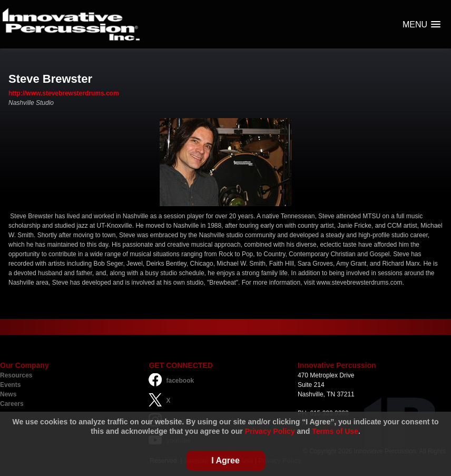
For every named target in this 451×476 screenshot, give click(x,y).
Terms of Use (335, 431)
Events (10, 384)
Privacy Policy (270, 431)
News (8, 394)
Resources (16, 375)
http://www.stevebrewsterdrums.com (63, 93)
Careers (12, 403)
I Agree (225, 460)
